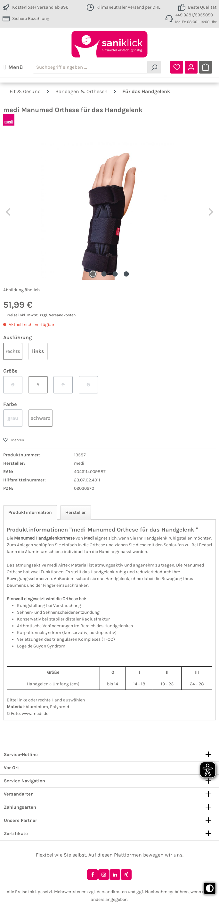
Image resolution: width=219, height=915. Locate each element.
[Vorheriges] (8, 210)
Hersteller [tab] (75, 512)
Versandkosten (112, 891)
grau (14, 421)
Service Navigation (24, 781)
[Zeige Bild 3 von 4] (115, 274)
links (38, 351)
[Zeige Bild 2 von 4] (103, 274)
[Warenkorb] (205, 67)
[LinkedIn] (115, 874)
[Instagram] (104, 874)
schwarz (42, 421)
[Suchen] (154, 67)
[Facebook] (92, 874)
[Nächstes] (210, 210)
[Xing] (126, 874)
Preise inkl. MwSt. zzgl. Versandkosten (41, 315)
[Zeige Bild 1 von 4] (92, 274)
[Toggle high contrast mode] (210, 888)
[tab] (30, 512)
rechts (13, 354)
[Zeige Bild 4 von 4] (126, 274)
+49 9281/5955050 (194, 15)
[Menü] (13, 67)
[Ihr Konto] (191, 67)
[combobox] (90, 67)
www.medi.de (35, 713)
